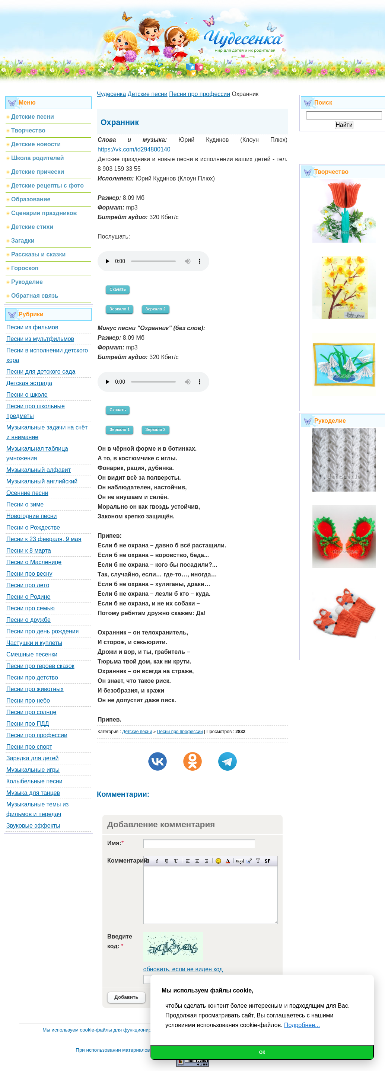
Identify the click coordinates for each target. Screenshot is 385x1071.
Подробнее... (302, 1025)
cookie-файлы (96, 1030)
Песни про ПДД (27, 723)
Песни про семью (30, 608)
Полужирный (148, 861)
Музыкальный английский (41, 481)
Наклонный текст (157, 861)
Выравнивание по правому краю (206, 861)
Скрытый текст (239, 861)
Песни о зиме (25, 504)
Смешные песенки (31, 654)
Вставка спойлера (267, 861)
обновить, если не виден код (183, 969)
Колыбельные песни (34, 781)
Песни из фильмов (32, 327)
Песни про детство (32, 677)
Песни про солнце (31, 712)
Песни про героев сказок (40, 666)
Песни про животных (35, 689)
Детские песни (137, 731)
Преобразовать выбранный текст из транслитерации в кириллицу (258, 861)
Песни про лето (27, 585)
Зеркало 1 (119, 309)
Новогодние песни (31, 516)
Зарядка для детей (32, 758)
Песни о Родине (28, 597)
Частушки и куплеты (34, 643)
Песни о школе (27, 394)
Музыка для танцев (33, 793)
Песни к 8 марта (28, 550)
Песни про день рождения (42, 631)
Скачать (117, 289)
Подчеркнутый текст (166, 861)
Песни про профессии (36, 735)
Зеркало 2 (156, 309)
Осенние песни (27, 493)
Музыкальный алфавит (38, 470)
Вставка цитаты (249, 861)
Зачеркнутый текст (176, 861)
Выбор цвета (227, 861)
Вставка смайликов (218, 861)
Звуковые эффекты (33, 825)
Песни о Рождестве (33, 527)
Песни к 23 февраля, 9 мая (43, 539)
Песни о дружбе (28, 620)
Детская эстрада (29, 383)
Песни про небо (28, 700)
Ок (262, 1052)
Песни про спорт (29, 747)
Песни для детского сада (40, 371)
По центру (197, 861)
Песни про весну (29, 573)
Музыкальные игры (33, 770)
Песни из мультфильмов (40, 339)
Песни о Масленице (33, 562)
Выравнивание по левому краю (188, 861)
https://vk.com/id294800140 (134, 149)
